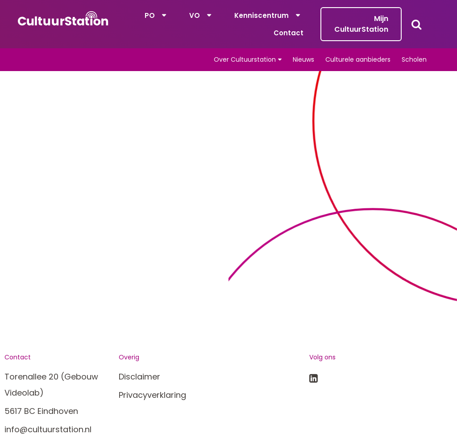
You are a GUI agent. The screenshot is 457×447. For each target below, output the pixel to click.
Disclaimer (139, 376)
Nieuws (303, 59)
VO (194, 15)
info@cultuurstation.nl (47, 429)
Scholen (414, 59)
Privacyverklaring (152, 395)
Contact (288, 33)
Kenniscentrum (261, 15)
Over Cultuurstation (245, 59)
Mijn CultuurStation (361, 23)
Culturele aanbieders (358, 59)
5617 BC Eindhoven (41, 411)
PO (150, 15)
